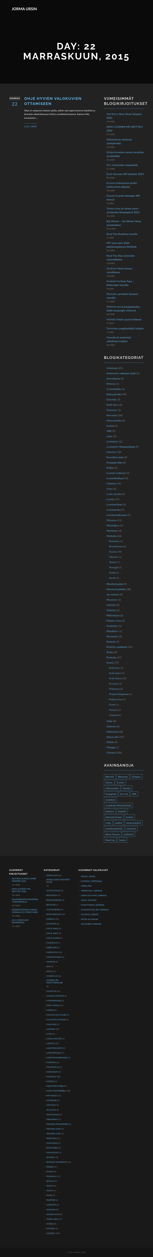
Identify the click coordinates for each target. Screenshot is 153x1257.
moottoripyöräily (114, 828)
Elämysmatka (114, 394)
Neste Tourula (113, 834)
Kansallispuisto (115, 457)
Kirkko (110, 467)
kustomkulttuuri (116, 478)
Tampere (113, 710)
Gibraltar (113, 557)
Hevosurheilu (114, 420)
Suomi (110, 662)
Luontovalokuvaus (117, 515)
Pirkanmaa (114, 689)
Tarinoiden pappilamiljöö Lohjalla (125, 328)
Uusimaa (113, 715)
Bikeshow (123, 776)
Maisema (112, 520)
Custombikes (114, 389)
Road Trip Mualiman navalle (122, 234)
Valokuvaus (113, 731)
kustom (129, 817)
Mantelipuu (113, 525)
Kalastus (111, 452)
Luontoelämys (114, 504)
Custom (120, 782)
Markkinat (112, 530)
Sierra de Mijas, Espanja (94, 895)
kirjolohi (122, 811)
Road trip (110, 840)
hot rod (124, 794)
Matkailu (111, 536)
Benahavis (114, 541)
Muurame (112, 599)
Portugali (113, 567)
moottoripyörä (133, 823)
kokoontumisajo (114, 817)
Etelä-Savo (113, 404)
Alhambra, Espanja (91, 924)
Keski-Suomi (115, 678)
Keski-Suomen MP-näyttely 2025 (125, 174)
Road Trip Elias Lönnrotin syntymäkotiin (121, 257)
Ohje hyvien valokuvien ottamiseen (53, 101)
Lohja (108, 823)
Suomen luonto (89, 914)
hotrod (110, 425)
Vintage (111, 747)
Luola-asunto (114, 494)
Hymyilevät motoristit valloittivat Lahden (119, 339)
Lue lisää (30, 126)
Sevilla (112, 578)
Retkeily (111, 641)
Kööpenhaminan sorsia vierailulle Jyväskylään (125, 154)
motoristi (131, 828)
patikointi (128, 834)
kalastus (110, 811)
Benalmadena (116, 546)
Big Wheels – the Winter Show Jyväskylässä (124, 223)
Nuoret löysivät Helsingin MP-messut (124, 197)
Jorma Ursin (24, 8)
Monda (112, 562)
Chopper (136, 776)
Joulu (110, 436)
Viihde (110, 742)
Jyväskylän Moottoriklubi (121, 446)
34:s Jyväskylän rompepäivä (122, 165)
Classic (109, 782)
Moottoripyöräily (116, 589)
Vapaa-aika (113, 736)
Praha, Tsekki (88, 876)
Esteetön (112, 399)
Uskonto (111, 726)
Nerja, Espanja (89, 900)
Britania (111, 383)
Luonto (110, 499)
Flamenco (112, 410)
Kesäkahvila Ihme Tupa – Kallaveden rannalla (120, 283)
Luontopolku (114, 509)
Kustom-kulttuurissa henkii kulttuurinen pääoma (122, 185)
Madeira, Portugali (91, 881)
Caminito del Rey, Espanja (95, 910)
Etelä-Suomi (115, 673)
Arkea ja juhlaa (89, 919)
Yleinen (111, 752)
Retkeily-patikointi (117, 646)
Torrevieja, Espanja (91, 891)
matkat (118, 823)
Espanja (113, 551)
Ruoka (110, 652)
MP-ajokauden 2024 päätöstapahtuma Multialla (122, 245)
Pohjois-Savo (114, 620)
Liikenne (111, 483)
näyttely (111, 605)
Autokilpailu (113, 378)
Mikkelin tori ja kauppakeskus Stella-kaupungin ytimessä (123, 308)
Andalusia (112, 368)
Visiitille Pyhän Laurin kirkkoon (124, 319)
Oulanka (111, 610)
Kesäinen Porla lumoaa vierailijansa (119, 270)
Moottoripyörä (115, 584)
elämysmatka (112, 788)
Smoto (122, 840)
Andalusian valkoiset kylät (121, 373)
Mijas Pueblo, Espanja (92, 905)
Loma (110, 488)
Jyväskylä (112, 441)
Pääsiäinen (113, 631)
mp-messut (113, 594)
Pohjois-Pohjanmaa (119, 694)
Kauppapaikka (114, 462)
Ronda (112, 572)
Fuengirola (111, 794)
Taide (110, 721)
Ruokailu (111, 657)
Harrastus (112, 415)
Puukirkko (112, 626)
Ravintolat (112, 636)
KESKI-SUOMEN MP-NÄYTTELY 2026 (125, 128)
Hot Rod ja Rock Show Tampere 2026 (124, 116)
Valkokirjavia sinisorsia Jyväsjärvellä (119, 141)
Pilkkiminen (113, 615)
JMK (109, 431)
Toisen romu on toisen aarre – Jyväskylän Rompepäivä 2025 (123, 210)
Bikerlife (110, 776)
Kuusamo (113, 683)
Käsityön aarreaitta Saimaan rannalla (122, 296)
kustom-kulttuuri (116, 473)
